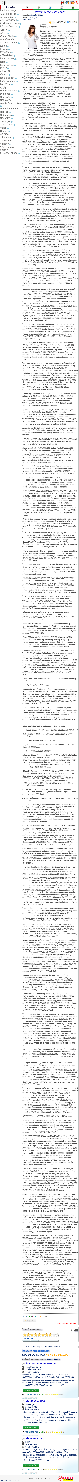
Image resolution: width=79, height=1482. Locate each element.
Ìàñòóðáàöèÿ (7, 58)
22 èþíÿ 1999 (35, 17)
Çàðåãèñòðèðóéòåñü (33, 1355)
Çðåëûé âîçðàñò (9, 42)
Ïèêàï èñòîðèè (7, 77)
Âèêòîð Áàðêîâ (36, 15)
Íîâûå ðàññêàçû (8, 10)
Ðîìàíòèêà (5, 93)
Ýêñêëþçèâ (6, 140)
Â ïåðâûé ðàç (7, 17)
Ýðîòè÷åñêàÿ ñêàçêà (7, 148)
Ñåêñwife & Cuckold (10, 103)
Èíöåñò (4, 49)
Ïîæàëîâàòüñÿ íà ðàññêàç (66, 1324)
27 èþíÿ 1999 (31, 1407)
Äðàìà (3, 33)
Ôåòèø (3, 131)
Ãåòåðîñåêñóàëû (9, 26)
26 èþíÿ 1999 (31, 1444)
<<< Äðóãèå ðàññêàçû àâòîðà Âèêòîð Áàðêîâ (41, 1347)
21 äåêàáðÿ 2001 (33, 1369)
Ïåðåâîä (4, 74)
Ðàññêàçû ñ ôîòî (9, 90)
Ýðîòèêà (4, 143)
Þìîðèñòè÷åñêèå (9, 153)
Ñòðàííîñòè (6, 115)
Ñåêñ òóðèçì (7, 100)
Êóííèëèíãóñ (6, 55)
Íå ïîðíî (3, 68)
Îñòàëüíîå (5, 71)
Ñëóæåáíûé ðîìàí (9, 108)
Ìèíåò (2, 61)
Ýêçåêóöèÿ (6, 137)
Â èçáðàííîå (29, 1321)
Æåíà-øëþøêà (7, 36)
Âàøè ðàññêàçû (8, 20)
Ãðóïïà (3, 29)
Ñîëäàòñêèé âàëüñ (35, 1438)
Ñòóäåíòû (5, 118)
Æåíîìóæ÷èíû (7, 39)
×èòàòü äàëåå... (31, 1390)
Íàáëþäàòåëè (7, 65)
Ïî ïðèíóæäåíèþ (7, 81)
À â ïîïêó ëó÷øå (8, 13)
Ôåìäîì (3, 127)
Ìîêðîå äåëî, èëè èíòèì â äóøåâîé (41, 1364)
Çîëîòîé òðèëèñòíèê (35, 1401)
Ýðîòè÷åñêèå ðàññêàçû (10, 1481)
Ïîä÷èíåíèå (5, 84)
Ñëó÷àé (4, 111)
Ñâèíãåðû (5, 97)
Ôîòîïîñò (4, 134)
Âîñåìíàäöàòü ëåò (9, 23)
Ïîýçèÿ (3, 87)
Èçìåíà (3, 45)
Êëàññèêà (5, 52)
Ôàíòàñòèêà (6, 124)
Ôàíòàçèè (5, 121)
